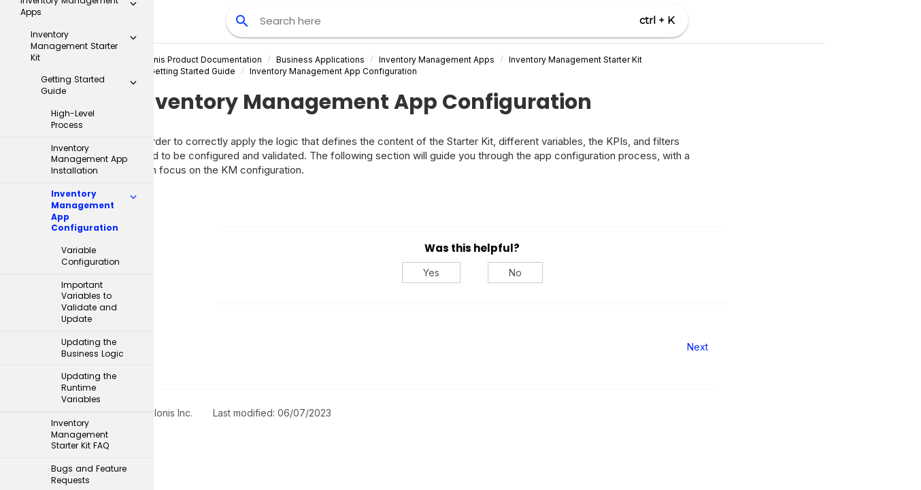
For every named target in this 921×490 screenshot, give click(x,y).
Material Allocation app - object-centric (87, 453)
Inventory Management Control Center (87, 367)
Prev (190, 347)
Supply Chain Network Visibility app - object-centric (87, 413)
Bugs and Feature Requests (89, 291)
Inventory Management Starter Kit (640, 59)
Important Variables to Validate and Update (89, 119)
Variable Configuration (90, 72)
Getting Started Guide (257, 71)
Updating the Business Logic (92, 164)
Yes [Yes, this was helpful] (496, 272)
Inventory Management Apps (501, 59)
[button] (133, 16)
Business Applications (385, 59)
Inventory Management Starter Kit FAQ (80, 251)
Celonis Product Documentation (262, 59)
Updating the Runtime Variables (88, 204)
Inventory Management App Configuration (398, 71)
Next (762, 347)
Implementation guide (74, 326)
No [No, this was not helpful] (579, 272)
